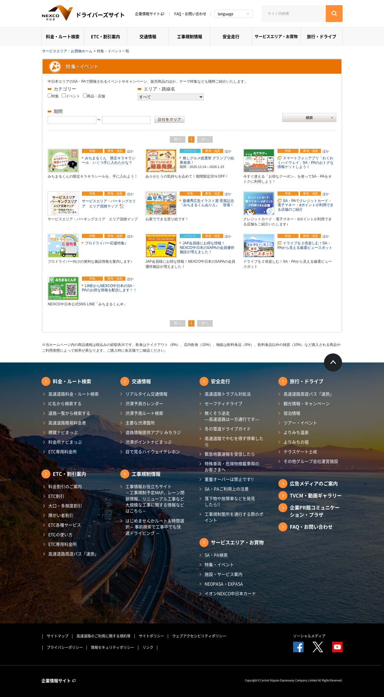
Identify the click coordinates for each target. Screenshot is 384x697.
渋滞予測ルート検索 (144, 413)
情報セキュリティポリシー (112, 647)
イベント (73, 96)
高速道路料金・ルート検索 (73, 394)
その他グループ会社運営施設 (311, 461)
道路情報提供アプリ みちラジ (153, 432)
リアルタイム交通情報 (146, 394)
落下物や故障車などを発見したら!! (230, 501)
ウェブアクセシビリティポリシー (199, 636)
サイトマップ (57, 636)
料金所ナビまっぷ (65, 442)
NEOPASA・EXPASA (224, 584)
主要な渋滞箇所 (140, 423)
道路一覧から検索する (69, 413)
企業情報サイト (149, 14)
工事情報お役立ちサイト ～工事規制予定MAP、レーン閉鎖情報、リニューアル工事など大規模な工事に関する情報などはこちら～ (154, 498)
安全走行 (231, 36)
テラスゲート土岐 (300, 451)
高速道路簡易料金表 (67, 423)
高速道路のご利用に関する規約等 (103, 636)
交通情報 (148, 36)
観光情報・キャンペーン (307, 403)
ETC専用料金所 (62, 451)
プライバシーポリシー (65, 647)
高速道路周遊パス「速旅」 (73, 554)
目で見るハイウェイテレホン (152, 451)
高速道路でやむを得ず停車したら (234, 441)
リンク (147, 647)
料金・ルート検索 (63, 36)
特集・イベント (219, 564)
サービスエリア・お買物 (276, 36)
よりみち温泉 (296, 432)
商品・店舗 (96, 96)
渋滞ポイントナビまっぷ (148, 442)
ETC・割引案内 (105, 36)
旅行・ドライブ (321, 36)
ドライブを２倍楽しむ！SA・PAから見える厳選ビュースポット (305, 245)
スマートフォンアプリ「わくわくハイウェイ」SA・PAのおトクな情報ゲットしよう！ (306, 162)
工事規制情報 (189, 36)
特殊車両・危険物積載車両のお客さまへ (232, 466)
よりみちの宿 (296, 442)
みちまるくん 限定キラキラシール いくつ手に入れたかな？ (108, 160)
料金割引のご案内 (65, 486)
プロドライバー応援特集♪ (105, 243)
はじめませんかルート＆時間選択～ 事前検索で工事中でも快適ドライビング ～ (154, 527)
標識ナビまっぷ (63, 432)
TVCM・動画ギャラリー (316, 495)
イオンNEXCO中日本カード (230, 593)
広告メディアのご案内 (314, 483)
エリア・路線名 (159, 88)
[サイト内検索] (294, 13)
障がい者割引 (61, 515)
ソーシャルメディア (309, 636)
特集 (55, 96)
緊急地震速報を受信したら (230, 454)
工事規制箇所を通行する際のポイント (234, 517)
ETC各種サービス (64, 525)
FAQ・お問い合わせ (190, 14)
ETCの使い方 (60, 534)
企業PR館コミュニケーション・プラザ (315, 511)
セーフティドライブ (223, 403)
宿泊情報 (292, 413)
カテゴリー (65, 88)
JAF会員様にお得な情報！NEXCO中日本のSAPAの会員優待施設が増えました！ (207, 247)
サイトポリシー (151, 636)
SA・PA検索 (216, 555)
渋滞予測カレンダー (144, 403)
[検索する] (334, 13)
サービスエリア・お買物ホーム (67, 51)
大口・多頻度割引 (65, 506)
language (225, 14)
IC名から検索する (65, 403)
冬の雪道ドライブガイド (228, 429)
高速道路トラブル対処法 (228, 394)
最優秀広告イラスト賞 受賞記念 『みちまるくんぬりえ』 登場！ (209, 203)
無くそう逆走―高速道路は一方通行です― (232, 416)
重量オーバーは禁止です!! (229, 479)
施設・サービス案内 (223, 574)
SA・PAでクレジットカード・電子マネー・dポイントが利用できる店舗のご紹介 (306, 205)
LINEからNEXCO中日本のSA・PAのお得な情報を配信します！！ (109, 288)
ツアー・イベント (300, 423)
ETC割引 (56, 496)
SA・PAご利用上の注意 (227, 489)
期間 (58, 111)
